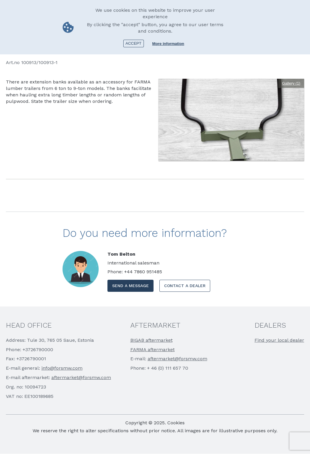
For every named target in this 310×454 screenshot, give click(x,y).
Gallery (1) (291, 83)
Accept (133, 43)
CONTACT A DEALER (184, 285)
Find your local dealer (279, 340)
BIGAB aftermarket (151, 340)
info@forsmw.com (61, 368)
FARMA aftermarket (152, 349)
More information (168, 43)
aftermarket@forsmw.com (81, 377)
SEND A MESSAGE (130, 285)
